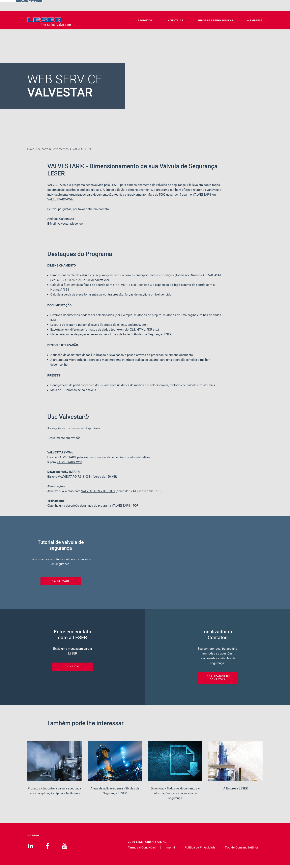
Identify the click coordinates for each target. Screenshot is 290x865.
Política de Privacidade (200, 847)
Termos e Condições (142, 847)
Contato (147, 5)
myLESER (249, 6)
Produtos (145, 20)
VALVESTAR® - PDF (125, 505)
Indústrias (175, 20)
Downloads (167, 5)
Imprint (170, 847)
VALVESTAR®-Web (69, 462)
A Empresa (255, 20)
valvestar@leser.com (71, 223)
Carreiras (189, 5)
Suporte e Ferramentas (215, 20)
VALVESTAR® (75, 476)
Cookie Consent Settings (242, 847)
